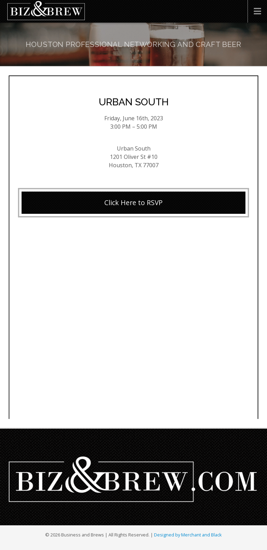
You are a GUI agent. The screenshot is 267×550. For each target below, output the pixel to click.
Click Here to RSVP (133, 202)
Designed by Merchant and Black (188, 535)
